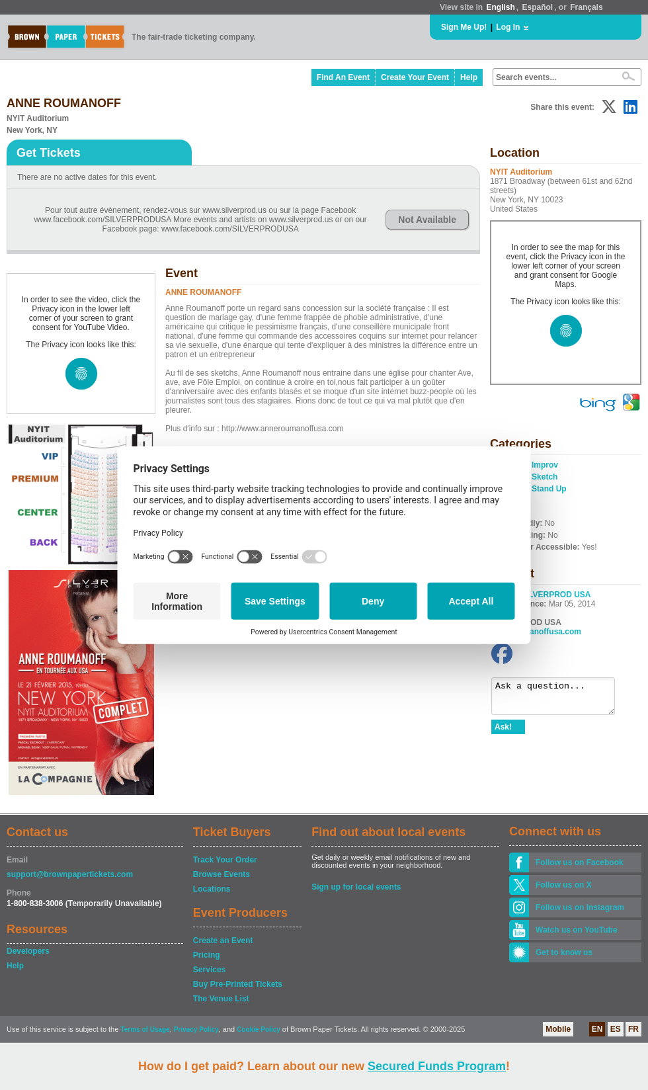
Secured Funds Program (437, 1066)
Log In (508, 27)
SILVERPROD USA (556, 594)
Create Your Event (415, 77)
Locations (212, 889)
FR (633, 1029)
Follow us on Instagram (580, 907)
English (500, 7)
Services (209, 969)
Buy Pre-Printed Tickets (237, 984)
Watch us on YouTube (577, 930)
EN (597, 1029)
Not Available (427, 219)
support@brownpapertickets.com (70, 874)
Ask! (503, 732)
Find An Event (343, 77)
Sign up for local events (356, 887)
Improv (545, 465)
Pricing (206, 955)
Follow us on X (564, 885)
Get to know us (564, 952)
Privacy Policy (196, 1029)
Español (537, 7)
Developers (28, 951)
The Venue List (221, 998)
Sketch (544, 477)
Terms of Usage (144, 1029)
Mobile (558, 1029)
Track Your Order (225, 859)
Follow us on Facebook (580, 862)
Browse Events (221, 874)
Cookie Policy (258, 1029)
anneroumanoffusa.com (536, 631)
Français (586, 7)
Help (468, 77)
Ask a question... (559, 699)
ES (615, 1029)
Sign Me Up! (464, 27)
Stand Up (549, 488)
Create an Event (223, 940)
